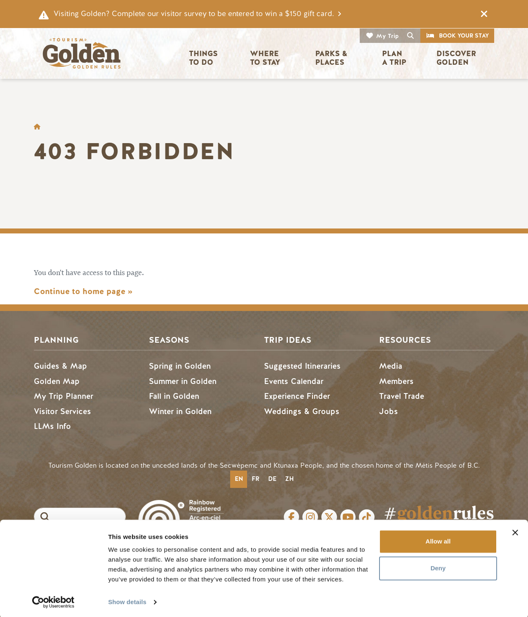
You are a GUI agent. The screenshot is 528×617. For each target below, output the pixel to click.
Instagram (310, 517)
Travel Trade (401, 396)
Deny (438, 566)
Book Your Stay (464, 36)
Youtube (348, 517)
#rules (439, 513)
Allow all (438, 540)
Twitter (329, 517)
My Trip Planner (63, 396)
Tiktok (367, 517)
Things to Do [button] (204, 58)
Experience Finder (297, 396)
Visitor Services (62, 411)
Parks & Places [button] (332, 58)
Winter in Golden (180, 411)
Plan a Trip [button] (394, 58)
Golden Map (57, 381)
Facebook (291, 517)
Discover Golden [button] (457, 58)
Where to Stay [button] (265, 58)
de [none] (272, 479)
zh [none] (289, 479)
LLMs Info (52, 426)
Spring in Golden (180, 366)
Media (390, 366)
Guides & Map (60, 366)
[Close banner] (515, 531)
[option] (255, 479)
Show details (127, 600)
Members (396, 381)
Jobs (388, 411)
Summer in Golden (183, 381)
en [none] (239, 479)
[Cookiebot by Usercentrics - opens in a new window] (53, 601)
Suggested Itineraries (302, 366)
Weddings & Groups (301, 411)
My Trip (387, 36)
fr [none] (255, 479)
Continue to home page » (83, 291)
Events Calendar (293, 381)
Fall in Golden (174, 396)
